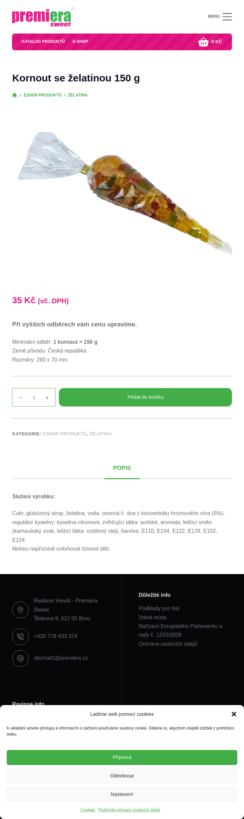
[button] (234, 714)
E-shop (81, 41)
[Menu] (220, 16)
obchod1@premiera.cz (61, 658)
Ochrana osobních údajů (168, 644)
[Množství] (34, 397)
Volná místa (153, 617)
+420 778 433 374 (55, 636)
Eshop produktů (65, 433)
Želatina (100, 433)
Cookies (88, 810)
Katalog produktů (43, 41)
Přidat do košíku (146, 397)
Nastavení (122, 794)
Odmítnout (122, 775)
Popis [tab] (122, 468)
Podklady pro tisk (159, 608)
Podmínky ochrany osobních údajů (129, 810)
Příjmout (122, 757)
